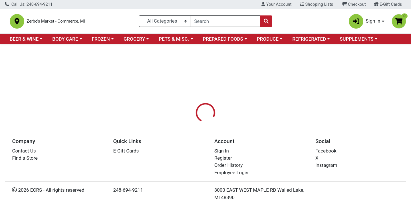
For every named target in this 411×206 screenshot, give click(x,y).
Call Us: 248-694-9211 (29, 4)
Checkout (354, 4)
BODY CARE (65, 41)
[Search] (225, 22)
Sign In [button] (364, 22)
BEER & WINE (24, 41)
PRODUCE (268, 41)
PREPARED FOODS (223, 41)
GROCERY (134, 41)
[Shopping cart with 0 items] (399, 22)
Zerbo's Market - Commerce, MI (73, 22)
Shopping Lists (316, 4)
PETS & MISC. (174, 41)
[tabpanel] (291, 160)
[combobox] (225, 22)
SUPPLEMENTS (356, 41)
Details (187, 131)
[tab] (187, 131)
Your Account (276, 4)
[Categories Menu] (165, 22)
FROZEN (101, 41)
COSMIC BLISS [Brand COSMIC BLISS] (246, 154)
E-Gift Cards (388, 4)
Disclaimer (214, 131)
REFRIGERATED (309, 41)
